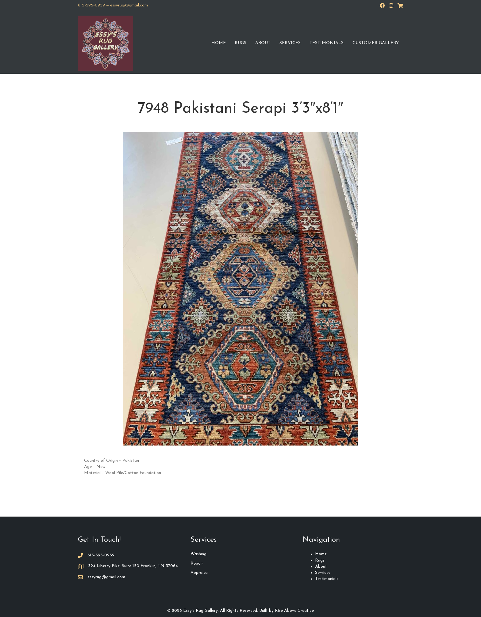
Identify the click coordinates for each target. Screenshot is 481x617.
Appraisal (199, 572)
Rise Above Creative (294, 610)
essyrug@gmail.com (129, 5)
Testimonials (327, 43)
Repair (196, 563)
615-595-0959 (91, 5)
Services (290, 43)
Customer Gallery (375, 43)
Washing (198, 554)
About (263, 43)
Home (218, 43)
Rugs (240, 43)
